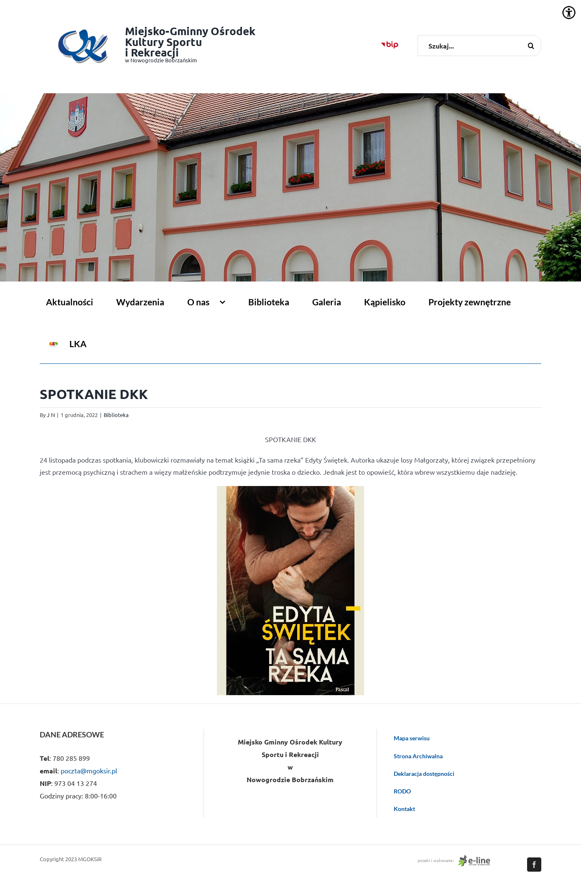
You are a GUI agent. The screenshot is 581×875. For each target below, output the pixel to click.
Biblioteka (116, 414)
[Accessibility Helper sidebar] (569, 12)
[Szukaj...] (479, 45)
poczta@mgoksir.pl (89, 770)
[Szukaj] (530, 45)
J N (51, 414)
